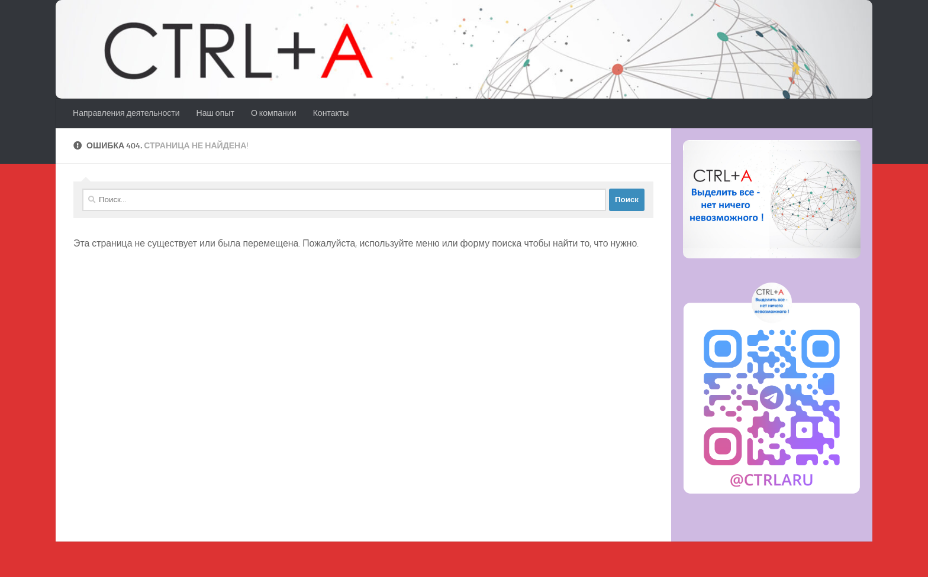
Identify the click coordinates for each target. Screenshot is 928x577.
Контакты (331, 113)
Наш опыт (215, 113)
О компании (274, 113)
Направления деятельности (126, 113)
